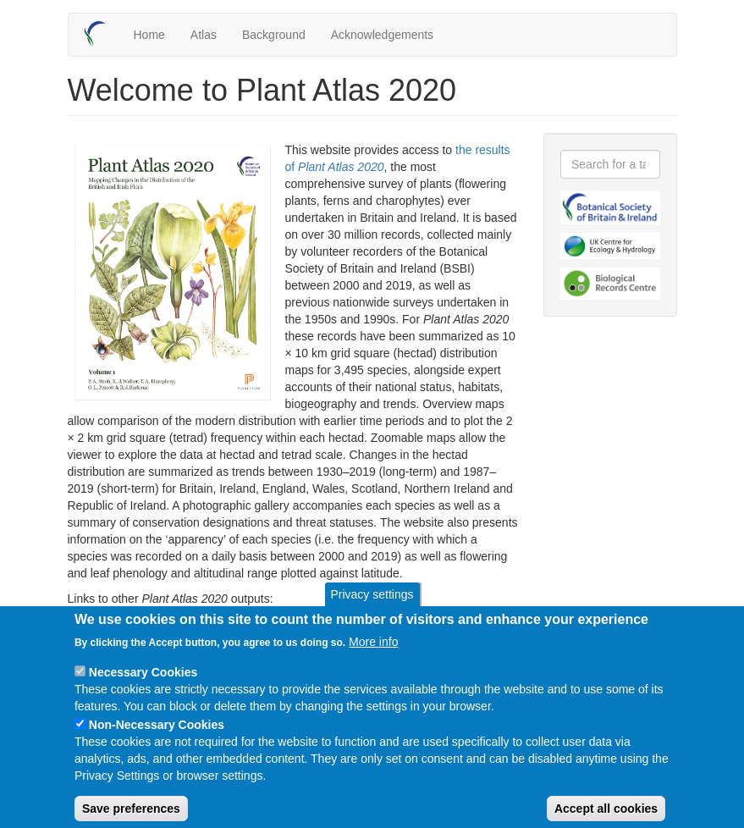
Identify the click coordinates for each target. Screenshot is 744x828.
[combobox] (610, 164)
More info (373, 655)
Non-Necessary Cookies (156, 738)
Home (149, 34)
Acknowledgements (382, 34)
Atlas (203, 34)
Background (274, 34)
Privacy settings (371, 608)
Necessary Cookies (143, 686)
